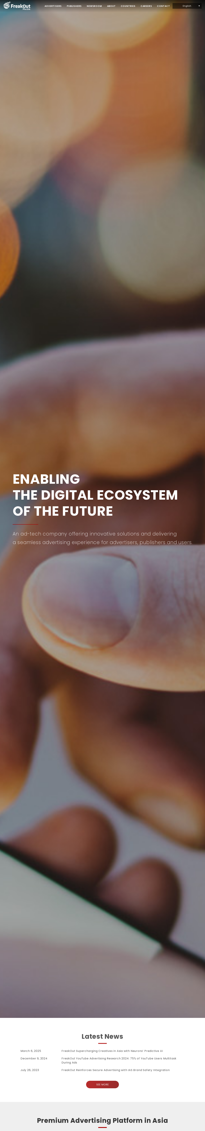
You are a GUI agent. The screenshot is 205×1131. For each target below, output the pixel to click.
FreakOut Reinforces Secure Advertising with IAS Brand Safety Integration (116, 1070)
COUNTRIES (128, 6)
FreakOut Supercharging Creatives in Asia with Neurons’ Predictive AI (112, 1051)
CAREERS (146, 6)
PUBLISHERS (74, 6)
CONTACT (163, 6)
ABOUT (111, 6)
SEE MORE (102, 1084)
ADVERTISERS (53, 6)
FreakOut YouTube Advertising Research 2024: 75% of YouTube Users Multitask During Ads (119, 1060)
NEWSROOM (94, 6)
